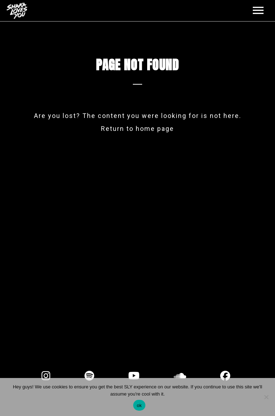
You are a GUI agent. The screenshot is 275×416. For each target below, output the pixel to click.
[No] (266, 397)
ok (139, 405)
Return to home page (137, 128)
